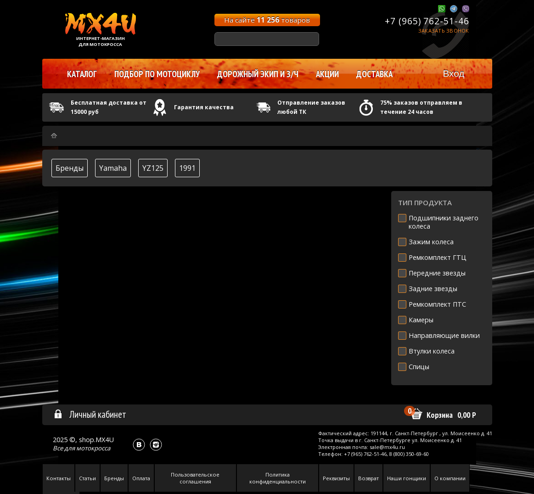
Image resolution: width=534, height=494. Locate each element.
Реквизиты (336, 478)
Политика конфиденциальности (277, 478)
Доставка (374, 73)
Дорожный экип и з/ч (257, 73)
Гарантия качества (204, 107)
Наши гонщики (406, 478)
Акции (327, 73)
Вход (453, 73)
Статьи (87, 478)
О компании (450, 478)
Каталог (82, 73)
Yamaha (113, 168)
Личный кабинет (89, 414)
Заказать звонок (443, 30)
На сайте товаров (267, 19)
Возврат (368, 478)
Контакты (58, 478)
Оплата (141, 478)
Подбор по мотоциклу (157, 73)
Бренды (70, 168)
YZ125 (152, 168)
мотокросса (93, 448)
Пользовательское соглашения (195, 478)
